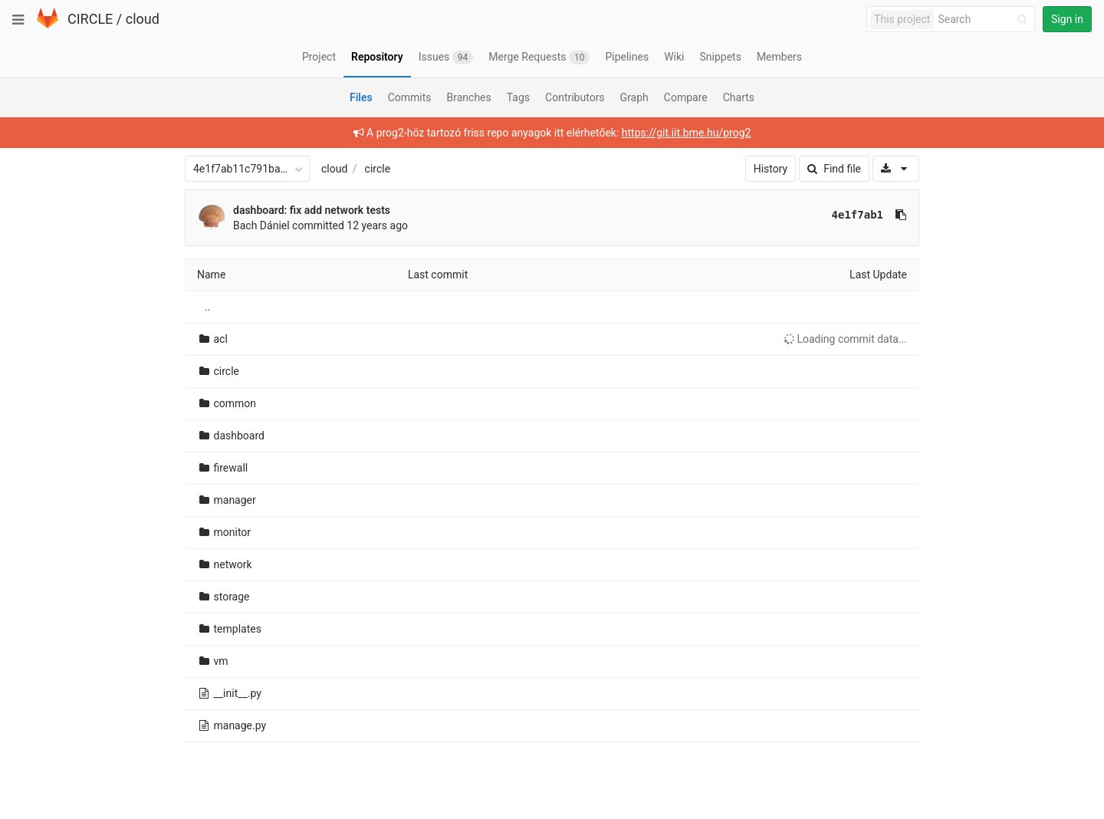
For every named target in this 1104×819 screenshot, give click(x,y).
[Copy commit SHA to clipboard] (900, 214)
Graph (634, 97)
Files (361, 97)
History (771, 169)
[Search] (985, 19)
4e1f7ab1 (857, 215)
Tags (518, 97)
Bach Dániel (261, 225)
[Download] (895, 169)
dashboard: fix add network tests (311, 210)
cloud (142, 19)
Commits (410, 97)
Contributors (575, 97)
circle (378, 169)
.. (207, 307)
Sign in (1067, 19)
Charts (738, 97)
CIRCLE (90, 19)
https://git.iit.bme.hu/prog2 (686, 133)
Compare (686, 97)
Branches (469, 97)
